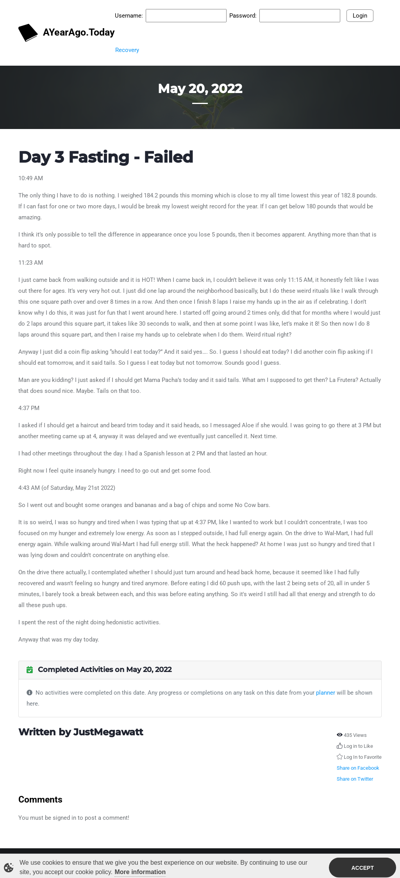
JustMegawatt (108, 732)
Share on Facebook (358, 768)
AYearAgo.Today (62, 33)
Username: (129, 15)
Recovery (127, 50)
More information (140, 872)
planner (325, 692)
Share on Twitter (355, 779)
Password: (243, 15)
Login (360, 15)
